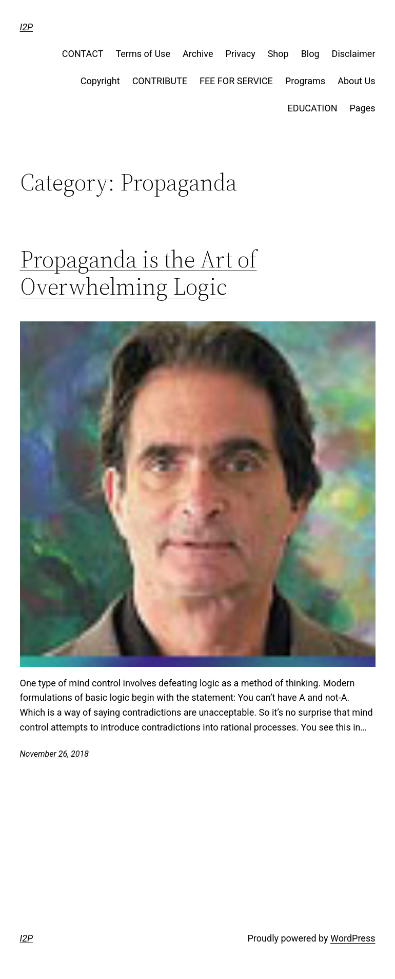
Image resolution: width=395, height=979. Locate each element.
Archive (198, 53)
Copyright (100, 80)
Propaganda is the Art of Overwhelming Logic (138, 272)
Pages (363, 108)
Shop (278, 53)
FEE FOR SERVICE (236, 80)
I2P (26, 27)
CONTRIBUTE (159, 80)
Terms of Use (142, 53)
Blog (310, 53)
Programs (305, 80)
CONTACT (83, 53)
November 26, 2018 (54, 754)
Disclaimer (354, 53)
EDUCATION (313, 108)
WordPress (352, 938)
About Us (356, 80)
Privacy (240, 53)
